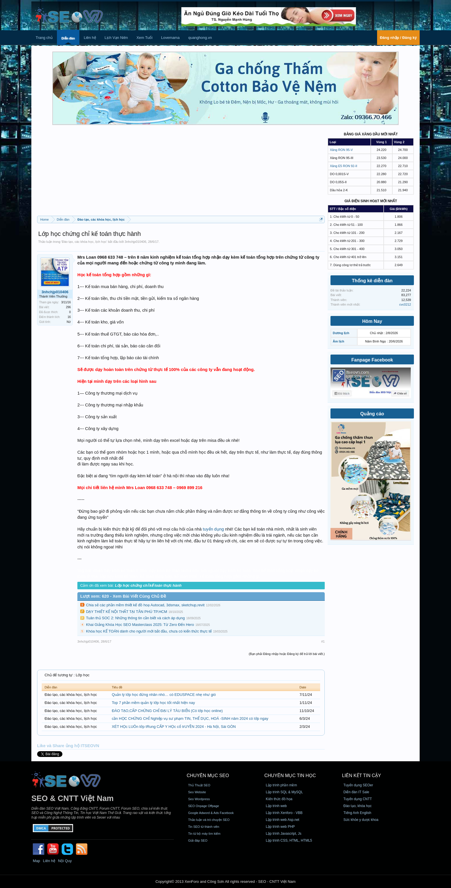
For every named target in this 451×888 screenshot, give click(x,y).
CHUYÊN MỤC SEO (208, 775)
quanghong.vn (200, 37)
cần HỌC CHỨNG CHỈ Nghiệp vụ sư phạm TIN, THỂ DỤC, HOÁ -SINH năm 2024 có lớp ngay (190, 718)
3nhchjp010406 (135, 241)
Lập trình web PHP (280, 827)
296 (68, 307)
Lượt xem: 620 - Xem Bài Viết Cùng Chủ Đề (123, 596)
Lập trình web (276, 806)
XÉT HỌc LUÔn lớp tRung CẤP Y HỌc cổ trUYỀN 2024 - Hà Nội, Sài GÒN (174, 726)
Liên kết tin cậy (361, 775)
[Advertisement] (181, 172)
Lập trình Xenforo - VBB (284, 813)
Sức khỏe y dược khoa (360, 820)
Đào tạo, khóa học (357, 806)
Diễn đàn (68, 38)
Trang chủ (44, 37)
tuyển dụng (213, 529)
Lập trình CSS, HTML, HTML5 (289, 840)
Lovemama (170, 37)
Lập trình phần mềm (281, 785)
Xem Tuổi (144, 37)
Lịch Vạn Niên (116, 37)
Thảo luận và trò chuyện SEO (209, 819)
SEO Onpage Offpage (203, 806)
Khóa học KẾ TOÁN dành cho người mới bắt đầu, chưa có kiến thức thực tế (149, 631)
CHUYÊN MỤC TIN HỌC (290, 775)
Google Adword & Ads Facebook (211, 813)
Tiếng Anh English (357, 813)
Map (36, 861)
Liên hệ (90, 37)
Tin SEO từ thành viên (203, 826)
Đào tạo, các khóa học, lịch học (84, 241)
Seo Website (197, 792)
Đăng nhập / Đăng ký (398, 37)
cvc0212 (405, 304)
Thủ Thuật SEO (199, 785)
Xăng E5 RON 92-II (343, 166)
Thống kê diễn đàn (372, 280)
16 (69, 317)
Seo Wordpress (199, 799)
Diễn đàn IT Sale (356, 792)
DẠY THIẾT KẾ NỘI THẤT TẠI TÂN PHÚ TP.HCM (126, 611)
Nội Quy (65, 861)
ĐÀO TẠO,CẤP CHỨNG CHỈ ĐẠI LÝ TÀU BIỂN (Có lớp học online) (167, 711)
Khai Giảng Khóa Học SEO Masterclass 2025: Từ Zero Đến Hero (140, 624)
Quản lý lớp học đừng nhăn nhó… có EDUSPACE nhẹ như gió (164, 694)
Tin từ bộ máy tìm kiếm (204, 833)
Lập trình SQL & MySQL (284, 792)
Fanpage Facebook (372, 359)
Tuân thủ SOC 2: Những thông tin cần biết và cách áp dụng (135, 618)
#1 (323, 641)
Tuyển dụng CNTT (357, 799)
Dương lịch (341, 333)
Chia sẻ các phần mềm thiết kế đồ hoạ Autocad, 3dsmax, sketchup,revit (145, 605)
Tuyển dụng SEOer (358, 785)
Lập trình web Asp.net (282, 820)
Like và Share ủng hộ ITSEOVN (68, 745)
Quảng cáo (372, 413)
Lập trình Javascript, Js (283, 834)
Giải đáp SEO (197, 840)
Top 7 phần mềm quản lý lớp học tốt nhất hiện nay (153, 702)
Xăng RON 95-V (341, 150)
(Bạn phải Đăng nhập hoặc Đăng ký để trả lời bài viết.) (287, 654)
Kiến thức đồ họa (279, 799)
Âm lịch (338, 341)
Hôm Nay (372, 321)
